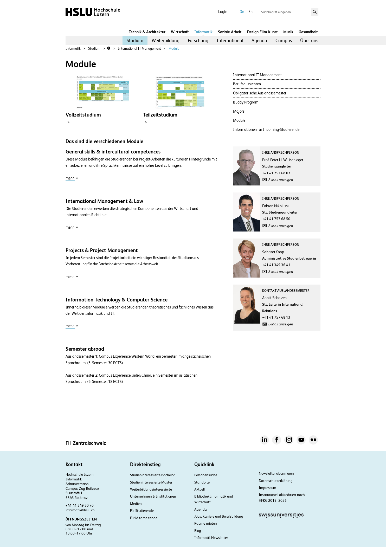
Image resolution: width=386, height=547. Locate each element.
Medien (136, 503)
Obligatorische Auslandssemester (259, 93)
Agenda (259, 40)
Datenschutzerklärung (276, 481)
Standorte (202, 482)
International (230, 40)
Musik (288, 32)
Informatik (203, 32)
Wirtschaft (180, 32)
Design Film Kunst (262, 32)
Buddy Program (245, 102)
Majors (239, 111)
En (250, 11)
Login (222, 11)
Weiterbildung (165, 40)
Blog (197, 531)
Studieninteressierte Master (151, 482)
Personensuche (205, 475)
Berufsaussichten (247, 84)
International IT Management (139, 48)
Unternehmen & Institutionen (153, 496)
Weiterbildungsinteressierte (151, 489)
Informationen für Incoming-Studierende (266, 129)
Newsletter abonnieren (276, 473)
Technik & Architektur (147, 32)
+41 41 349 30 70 (80, 505)
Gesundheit (308, 32)
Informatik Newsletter (211, 538)
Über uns (309, 40)
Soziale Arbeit (230, 32)
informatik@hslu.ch (80, 510)
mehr (72, 178)
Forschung (198, 40)
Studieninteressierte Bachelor (152, 475)
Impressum (267, 488)
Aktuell (199, 489)
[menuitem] (135, 40)
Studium (135, 40)
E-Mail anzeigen (280, 180)
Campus (283, 40)
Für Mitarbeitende (143, 518)
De (242, 11)
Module (174, 48)
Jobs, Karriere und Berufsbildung (218, 516)
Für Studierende (142, 511)
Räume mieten (205, 523)
